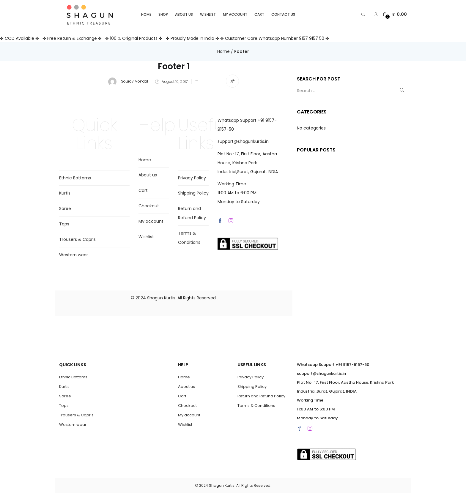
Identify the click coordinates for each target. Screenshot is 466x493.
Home (146, 14)
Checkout (148, 206)
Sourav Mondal (134, 81)
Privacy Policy (192, 178)
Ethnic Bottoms (75, 178)
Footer (241, 51)
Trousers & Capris (77, 239)
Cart (259, 14)
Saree (65, 208)
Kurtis (64, 193)
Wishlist (208, 14)
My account (235, 14)
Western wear (73, 255)
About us (184, 14)
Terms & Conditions (256, 405)
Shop (163, 14)
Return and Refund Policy (261, 396)
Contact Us (283, 14)
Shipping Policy (193, 193)
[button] (395, 14)
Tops (64, 224)
